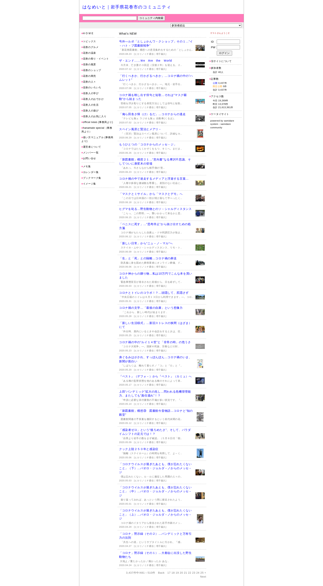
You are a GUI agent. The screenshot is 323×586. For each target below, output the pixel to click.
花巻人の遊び (91, 110)
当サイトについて (221, 61)
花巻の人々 (89, 81)
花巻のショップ (92, 70)
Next (203, 576)
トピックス (89, 41)
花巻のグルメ (91, 47)
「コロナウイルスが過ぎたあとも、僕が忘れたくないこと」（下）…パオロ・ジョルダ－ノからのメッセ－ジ (155, 468)
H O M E (88, 33)
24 (198, 572)
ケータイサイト (220, 114)
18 (173, 572)
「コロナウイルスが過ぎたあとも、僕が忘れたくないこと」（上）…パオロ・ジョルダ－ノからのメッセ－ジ (155, 514)
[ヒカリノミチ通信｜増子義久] (150, 54)
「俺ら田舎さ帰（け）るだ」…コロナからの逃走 (152, 114)
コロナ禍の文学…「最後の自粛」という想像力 (151, 307)
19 (177, 572)
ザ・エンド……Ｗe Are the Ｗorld (145, 60)
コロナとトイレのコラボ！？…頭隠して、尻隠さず (154, 292)
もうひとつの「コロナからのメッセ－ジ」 (148, 144)
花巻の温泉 (89, 52)
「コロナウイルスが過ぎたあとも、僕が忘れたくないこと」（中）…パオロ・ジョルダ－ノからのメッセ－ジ (155, 491)
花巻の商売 (89, 76)
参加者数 (215, 68)
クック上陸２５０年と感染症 (138, 449)
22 (189, 572)
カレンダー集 (91, 172)
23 (193, 572)
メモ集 (87, 166)
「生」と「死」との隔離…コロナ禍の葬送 (148, 258)
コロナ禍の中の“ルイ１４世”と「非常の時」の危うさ (155, 342)
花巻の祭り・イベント (96, 58)
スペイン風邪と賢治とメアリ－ (140, 129)
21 (185, 572)
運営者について (92, 146)
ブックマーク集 (92, 178)
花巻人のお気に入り (94, 116)
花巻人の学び (91, 93)
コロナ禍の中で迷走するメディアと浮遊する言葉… (154, 178)
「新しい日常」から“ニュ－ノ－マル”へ (146, 243)
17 (169, 572)
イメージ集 (89, 183)
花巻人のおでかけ (93, 99)
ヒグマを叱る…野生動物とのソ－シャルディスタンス (155, 209)
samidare (229, 120)
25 (202, 572)
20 (181, 572)
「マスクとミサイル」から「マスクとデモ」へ (151, 193)
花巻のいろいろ (92, 87)
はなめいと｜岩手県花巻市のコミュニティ (126, 7)
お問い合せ (89, 158)
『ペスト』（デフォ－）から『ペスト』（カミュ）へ (155, 376)
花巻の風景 (89, 64)
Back (161, 572)
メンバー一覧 (91, 152)
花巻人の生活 (91, 104)
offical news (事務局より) (98, 122)
